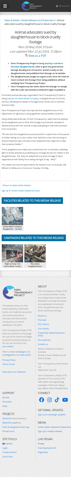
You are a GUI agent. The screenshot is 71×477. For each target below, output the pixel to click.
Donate (5, 397)
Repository (11, 422)
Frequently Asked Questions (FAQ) (51, 334)
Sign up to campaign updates (51, 414)
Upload (7, 443)
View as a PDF (35, 56)
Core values (43, 328)
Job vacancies (44, 340)
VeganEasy (43, 452)
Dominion (14, 418)
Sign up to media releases (50, 431)
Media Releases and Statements (38, 20)
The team (42, 319)
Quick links (7, 456)
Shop (4, 406)
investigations (8, 354)
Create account (9, 452)
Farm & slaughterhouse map (15, 427)
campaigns (21, 351)
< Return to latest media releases (16, 185)
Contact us (43, 344)
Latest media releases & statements (54, 427)
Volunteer (7, 401)
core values (7, 346)
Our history (43, 324)
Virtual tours (8, 431)
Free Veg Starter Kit (47, 448)
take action (26, 354)
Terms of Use (8, 364)
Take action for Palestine (14, 371)
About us (42, 315)
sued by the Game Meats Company (22, 98)
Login (5, 448)
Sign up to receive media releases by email (21, 190)
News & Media (11, 20)
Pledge (41, 443)
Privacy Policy (8, 360)
